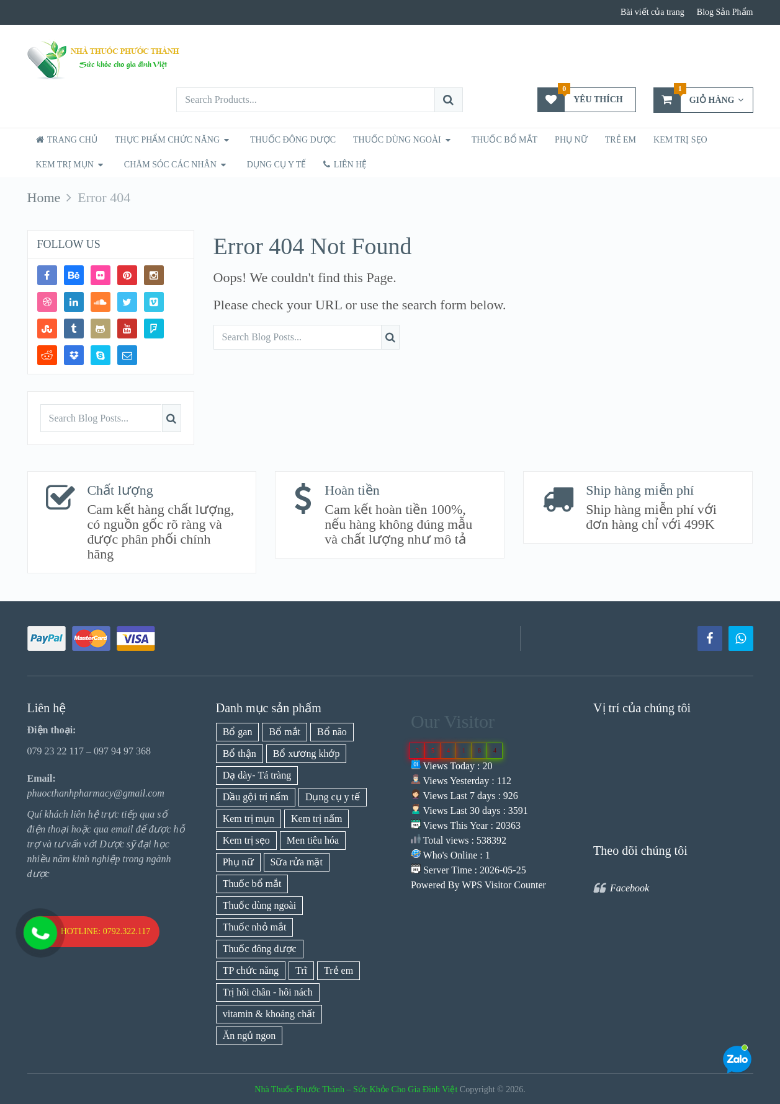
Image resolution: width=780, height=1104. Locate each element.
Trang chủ (66, 139)
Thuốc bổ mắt (504, 139)
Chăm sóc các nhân (170, 164)
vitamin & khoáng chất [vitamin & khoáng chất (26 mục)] (269, 1014)
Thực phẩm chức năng (167, 139)
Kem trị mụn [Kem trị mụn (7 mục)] (248, 818)
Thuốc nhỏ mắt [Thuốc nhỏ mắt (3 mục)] (255, 927)
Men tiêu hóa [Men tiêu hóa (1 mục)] (313, 840)
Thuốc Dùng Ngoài (397, 139)
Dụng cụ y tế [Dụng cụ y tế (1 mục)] (332, 797)
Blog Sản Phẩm (725, 12)
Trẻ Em (620, 139)
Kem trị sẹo (680, 139)
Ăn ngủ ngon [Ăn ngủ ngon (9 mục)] (249, 1035)
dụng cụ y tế (277, 164)
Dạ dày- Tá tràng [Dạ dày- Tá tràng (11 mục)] (257, 775)
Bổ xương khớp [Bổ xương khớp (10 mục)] (306, 753)
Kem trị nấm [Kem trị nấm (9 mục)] (316, 818)
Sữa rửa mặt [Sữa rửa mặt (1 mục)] (297, 862)
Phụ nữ (571, 139)
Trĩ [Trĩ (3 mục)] (301, 970)
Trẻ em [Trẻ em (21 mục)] (338, 970)
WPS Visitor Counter (504, 885)
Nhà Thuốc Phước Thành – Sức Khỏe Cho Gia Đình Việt (355, 1089)
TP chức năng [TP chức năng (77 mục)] (251, 970)
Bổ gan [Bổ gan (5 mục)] (238, 731)
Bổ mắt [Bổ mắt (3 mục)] (284, 731)
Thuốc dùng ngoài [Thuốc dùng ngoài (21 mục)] (259, 905)
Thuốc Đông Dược (293, 139)
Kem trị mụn (65, 164)
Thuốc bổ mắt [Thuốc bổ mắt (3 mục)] (252, 883)
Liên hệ (345, 164)
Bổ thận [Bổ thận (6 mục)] (239, 753)
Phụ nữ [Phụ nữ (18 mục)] (238, 862)
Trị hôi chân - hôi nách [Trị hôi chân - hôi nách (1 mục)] (268, 992)
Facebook (629, 888)
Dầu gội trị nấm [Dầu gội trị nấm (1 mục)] (256, 797)
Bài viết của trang (652, 12)
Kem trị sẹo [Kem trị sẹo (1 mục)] (246, 840)
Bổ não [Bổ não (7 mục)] (332, 731)
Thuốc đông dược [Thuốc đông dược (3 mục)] (260, 948)
